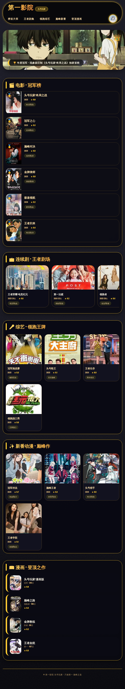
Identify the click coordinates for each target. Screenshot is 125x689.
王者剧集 (29, 18)
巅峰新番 (61, 18)
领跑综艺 (45, 18)
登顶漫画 (76, 18)
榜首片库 (13, 18)
